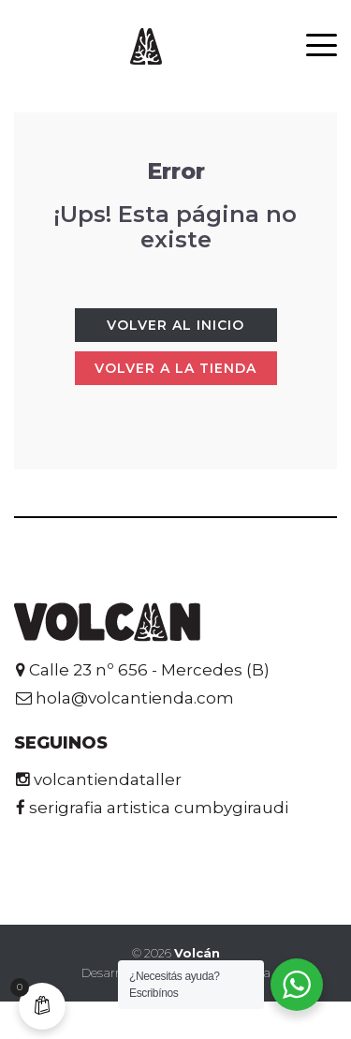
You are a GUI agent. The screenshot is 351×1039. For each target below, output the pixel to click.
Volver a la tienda (175, 368)
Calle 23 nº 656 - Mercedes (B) (143, 670)
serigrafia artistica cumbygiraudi (152, 807)
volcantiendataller (99, 779)
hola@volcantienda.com (125, 698)
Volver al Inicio (175, 325)
